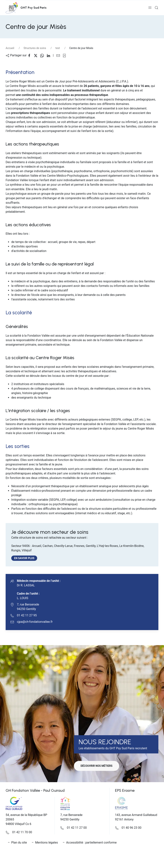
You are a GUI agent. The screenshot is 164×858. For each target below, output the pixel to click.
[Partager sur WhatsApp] (43, 55)
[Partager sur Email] (59, 55)
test (57, 48)
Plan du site (19, 842)
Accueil (10, 48)
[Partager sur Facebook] (30, 55)
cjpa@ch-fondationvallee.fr (35, 622)
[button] (150, 7)
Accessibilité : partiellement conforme (91, 842)
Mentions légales (46, 842)
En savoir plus (25, 558)
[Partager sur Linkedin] (50, 55)
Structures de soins (35, 48)
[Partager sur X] (37, 55)
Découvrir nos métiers (97, 765)
